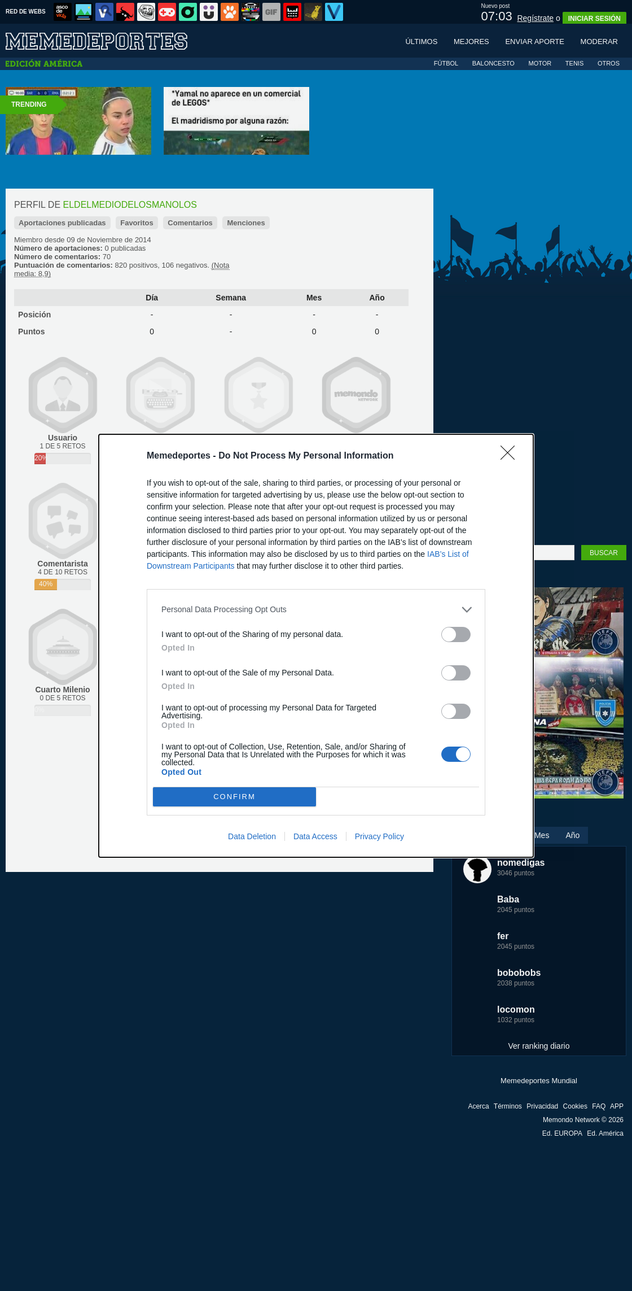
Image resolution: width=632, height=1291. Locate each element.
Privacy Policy (379, 836)
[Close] (511, 456)
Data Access (315, 836)
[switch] (456, 634)
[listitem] (316, 610)
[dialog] (316, 645)
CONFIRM (234, 796)
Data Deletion (252, 836)
